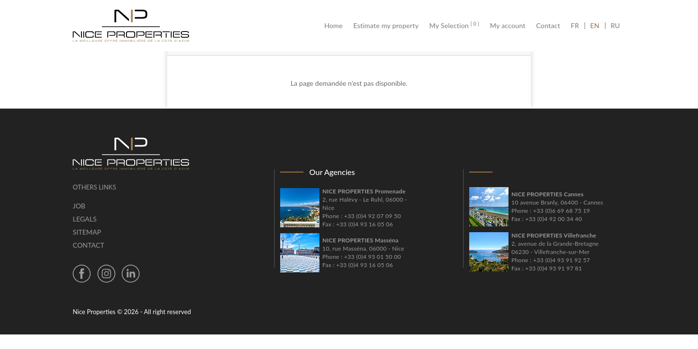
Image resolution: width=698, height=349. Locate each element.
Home (336, 25)
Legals (84, 219)
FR (578, 25)
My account (507, 25)
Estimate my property (386, 25)
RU (615, 25)
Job (79, 206)
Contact (548, 25)
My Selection (454, 25)
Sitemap (87, 232)
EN (595, 25)
